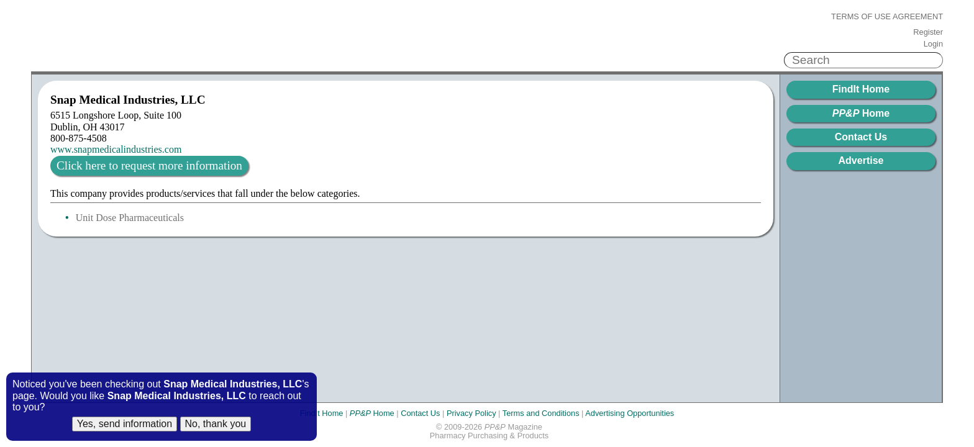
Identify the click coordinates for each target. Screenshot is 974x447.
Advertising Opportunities (629, 413)
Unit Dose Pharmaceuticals (130, 217)
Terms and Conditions (541, 413)
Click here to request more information (149, 165)
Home (861, 113)
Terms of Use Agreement (887, 16)
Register (928, 32)
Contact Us (861, 137)
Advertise (861, 160)
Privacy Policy (471, 413)
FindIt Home (861, 89)
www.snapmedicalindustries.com (115, 149)
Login (933, 44)
